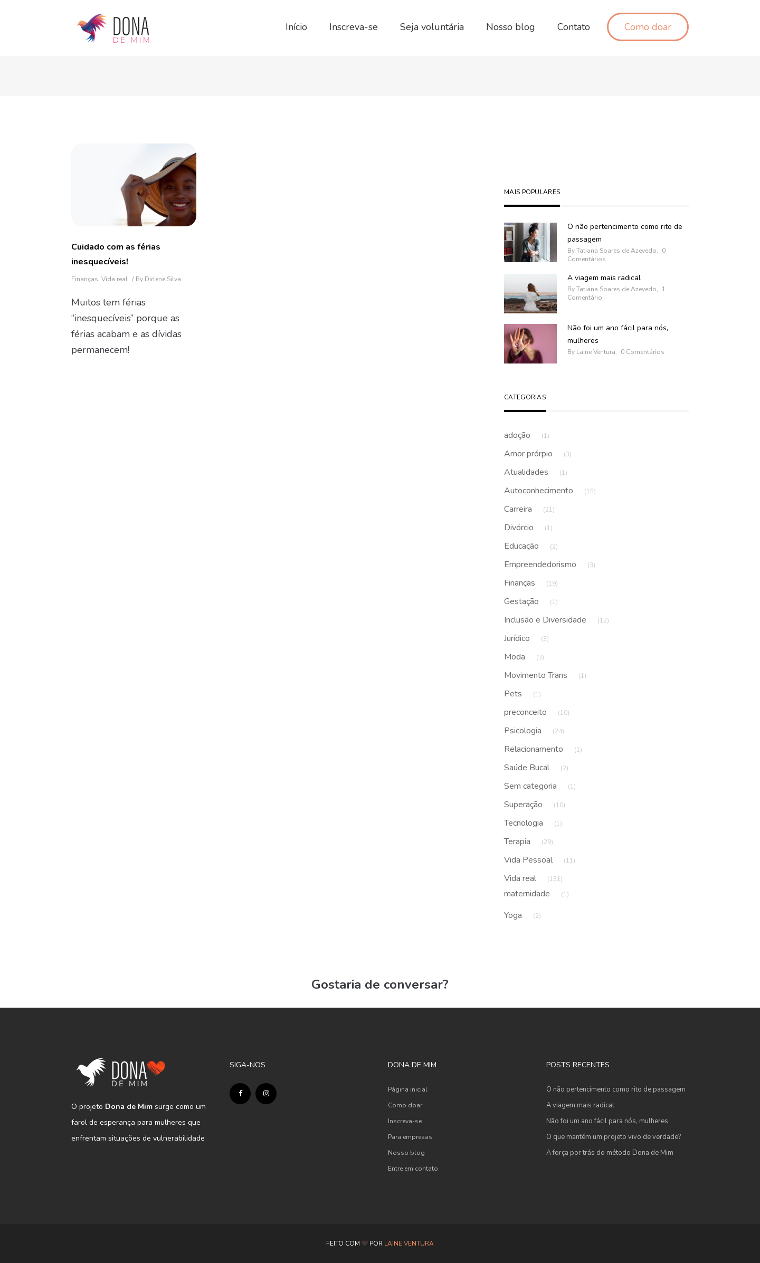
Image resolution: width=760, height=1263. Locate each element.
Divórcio (528, 527)
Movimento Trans (545, 675)
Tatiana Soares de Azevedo (616, 250)
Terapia (528, 841)
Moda (524, 657)
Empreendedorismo (549, 564)
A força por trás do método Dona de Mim (609, 1152)
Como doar (405, 1105)
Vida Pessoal (539, 860)
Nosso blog (406, 1153)
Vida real (114, 279)
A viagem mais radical (604, 278)
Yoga (522, 915)
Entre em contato (413, 1168)
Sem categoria (540, 786)
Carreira (529, 509)
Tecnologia (533, 823)
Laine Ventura (595, 352)
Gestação (531, 601)
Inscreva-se (405, 1121)
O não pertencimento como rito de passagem (624, 233)
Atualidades (535, 472)
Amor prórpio (538, 454)
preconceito (536, 712)
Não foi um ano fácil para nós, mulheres (617, 334)
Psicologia (534, 730)
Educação (531, 546)
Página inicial (408, 1089)
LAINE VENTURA (409, 1243)
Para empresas (410, 1137)
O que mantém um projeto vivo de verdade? (613, 1137)
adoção (526, 435)
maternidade (536, 894)
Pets (522, 694)
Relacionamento (543, 749)
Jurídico (526, 638)
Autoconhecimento (550, 490)
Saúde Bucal (536, 767)
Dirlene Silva (163, 279)
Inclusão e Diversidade (556, 620)
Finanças (84, 279)
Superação (534, 804)
